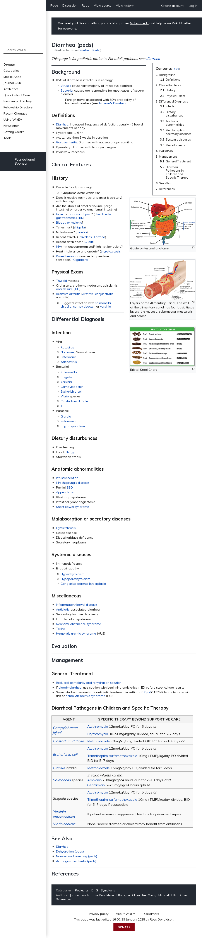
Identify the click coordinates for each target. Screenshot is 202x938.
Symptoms (108, 890)
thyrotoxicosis (111, 251)
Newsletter (11, 126)
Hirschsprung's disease (72, 483)
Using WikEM (12, 120)
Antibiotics (10, 89)
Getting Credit (13, 132)
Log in (193, 6)
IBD (81, 218)
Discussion (69, 5)
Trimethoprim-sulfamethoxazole (112, 756)
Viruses (66, 86)
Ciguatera (80, 260)
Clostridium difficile (74, 401)
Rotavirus (67, 347)
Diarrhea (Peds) (89, 50)
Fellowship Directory (18, 107)
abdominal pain (80, 214)
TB (63, 406)
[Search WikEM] (23, 50)
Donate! (9, 64)
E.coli (146, 692)
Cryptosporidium (73, 426)
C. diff (89, 242)
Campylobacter (72, 387)
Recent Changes (15, 113)
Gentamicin (96, 785)
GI (97, 890)
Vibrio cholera (64, 824)
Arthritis (88, 294)
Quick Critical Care (16, 95)
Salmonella (69, 372)
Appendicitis (65, 492)
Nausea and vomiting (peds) (76, 856)
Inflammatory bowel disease (76, 605)
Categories (11, 71)
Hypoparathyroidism (75, 579)
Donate (124, 927)
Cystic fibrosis (66, 528)
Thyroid (61, 281)
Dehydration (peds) (70, 851)
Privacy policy (98, 914)
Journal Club (12, 83)
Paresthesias (65, 256)
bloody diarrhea (70, 687)
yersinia (105, 306)
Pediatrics (82, 890)
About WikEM (125, 914)
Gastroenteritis (66, 142)
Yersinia (66, 382)
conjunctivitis (104, 294)
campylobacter (84, 306)
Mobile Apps (12, 77)
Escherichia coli (71, 391)
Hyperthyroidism (72, 574)
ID (92, 890)
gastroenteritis (66, 218)
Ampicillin (94, 780)
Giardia (66, 416)
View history (125, 5)
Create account (172, 6)
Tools (7, 138)
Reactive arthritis (68, 294)
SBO (70, 487)
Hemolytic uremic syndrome (76, 633)
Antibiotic (62, 609)
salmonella (103, 303)
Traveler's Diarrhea (112, 103)
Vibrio (65, 396)
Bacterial (67, 90)
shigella (79, 227)
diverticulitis (103, 214)
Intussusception (67, 478)
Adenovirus (69, 362)
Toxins (60, 629)
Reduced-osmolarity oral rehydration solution (89, 683)
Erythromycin (97, 734)
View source (102, 5)
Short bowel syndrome (72, 507)
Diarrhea (62, 124)
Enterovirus (69, 357)
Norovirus (67, 352)
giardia (82, 232)
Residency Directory (17, 101)
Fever (60, 214)
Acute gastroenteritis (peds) (76, 861)
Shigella (66, 377)
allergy (69, 452)
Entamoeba (69, 421)
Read (85, 5)
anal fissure (64, 289)
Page (54, 5)
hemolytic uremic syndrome (85, 696)
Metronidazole (98, 741)
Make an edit (139, 23)
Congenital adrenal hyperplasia (83, 584)
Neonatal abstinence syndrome (78, 624)
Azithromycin (97, 726)
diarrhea (153, 58)
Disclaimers (151, 914)
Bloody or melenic (69, 222)
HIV (58, 247)
